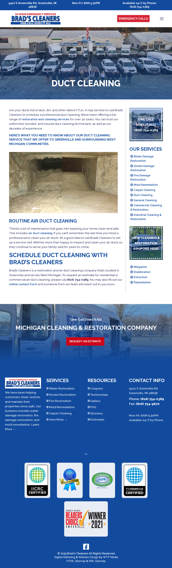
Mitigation (138, 267)
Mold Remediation (144, 184)
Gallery (94, 401)
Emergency (133, 18)
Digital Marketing (64, 557)
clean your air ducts (44, 237)
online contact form (23, 284)
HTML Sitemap (75, 561)
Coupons (95, 388)
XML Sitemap (97, 561)
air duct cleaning (40, 233)
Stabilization (140, 272)
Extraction (138, 277)
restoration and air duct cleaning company (67, 270)
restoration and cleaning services (45, 119)
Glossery (95, 413)
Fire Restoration (58, 401)
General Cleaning (143, 200)
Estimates (96, 419)
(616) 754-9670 (148, 404)
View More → (56, 419)
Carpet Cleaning (142, 190)
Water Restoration (60, 388)
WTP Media (110, 557)
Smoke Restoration (61, 394)
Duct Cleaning (141, 195)
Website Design (88, 557)
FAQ (92, 407)
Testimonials (98, 394)
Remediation (140, 282)
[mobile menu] (162, 18)
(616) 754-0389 (139, 6)
